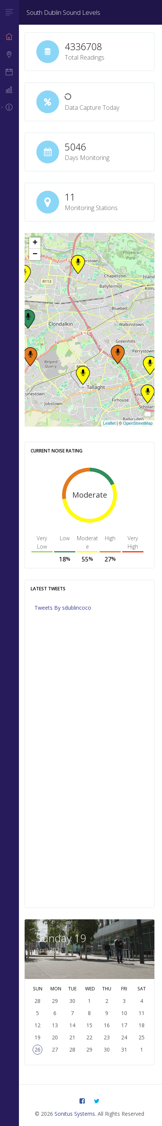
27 (55, 1049)
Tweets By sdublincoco (62, 607)
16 (107, 1025)
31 (124, 1049)
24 (124, 1037)
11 (142, 1013)
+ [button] (35, 243)
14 (72, 1025)
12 (37, 1025)
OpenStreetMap (138, 423)
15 (89, 1025)
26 (37, 1049)
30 (107, 1049)
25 (142, 1037)
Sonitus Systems (75, 1113)
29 (89, 1049)
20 (55, 1037)
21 (72, 1037)
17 (124, 1025)
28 (72, 1049)
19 (37, 1037)
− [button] (35, 254)
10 (124, 1013)
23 (107, 1037)
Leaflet (109, 423)
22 (89, 1037)
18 (142, 1025)
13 (55, 1025)
